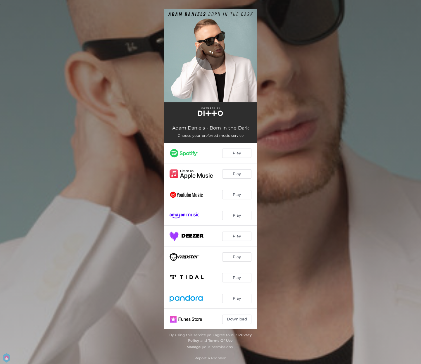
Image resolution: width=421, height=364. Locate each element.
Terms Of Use (220, 340)
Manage (194, 347)
